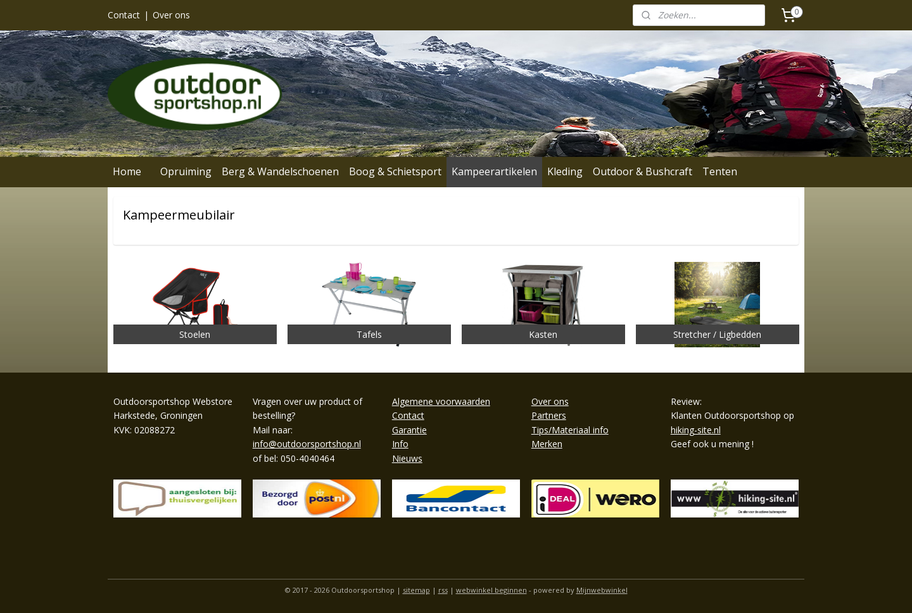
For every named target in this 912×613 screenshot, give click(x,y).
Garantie (409, 430)
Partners (548, 415)
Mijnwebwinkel (602, 590)
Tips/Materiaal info (570, 430)
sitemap (416, 590)
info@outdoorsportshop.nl (307, 444)
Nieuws (407, 458)
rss (443, 590)
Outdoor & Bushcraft (642, 171)
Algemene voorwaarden (441, 401)
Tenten (719, 171)
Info (400, 444)
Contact (124, 15)
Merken (546, 444)
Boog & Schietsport (395, 171)
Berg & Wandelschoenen (280, 171)
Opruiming (186, 171)
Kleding (565, 171)
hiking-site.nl (696, 430)
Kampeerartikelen (494, 171)
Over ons (171, 15)
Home (127, 171)
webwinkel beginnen (491, 590)
